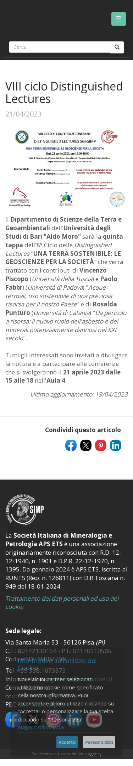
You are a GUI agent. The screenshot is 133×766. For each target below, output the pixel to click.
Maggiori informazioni (41, 727)
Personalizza (99, 742)
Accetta (67, 742)
